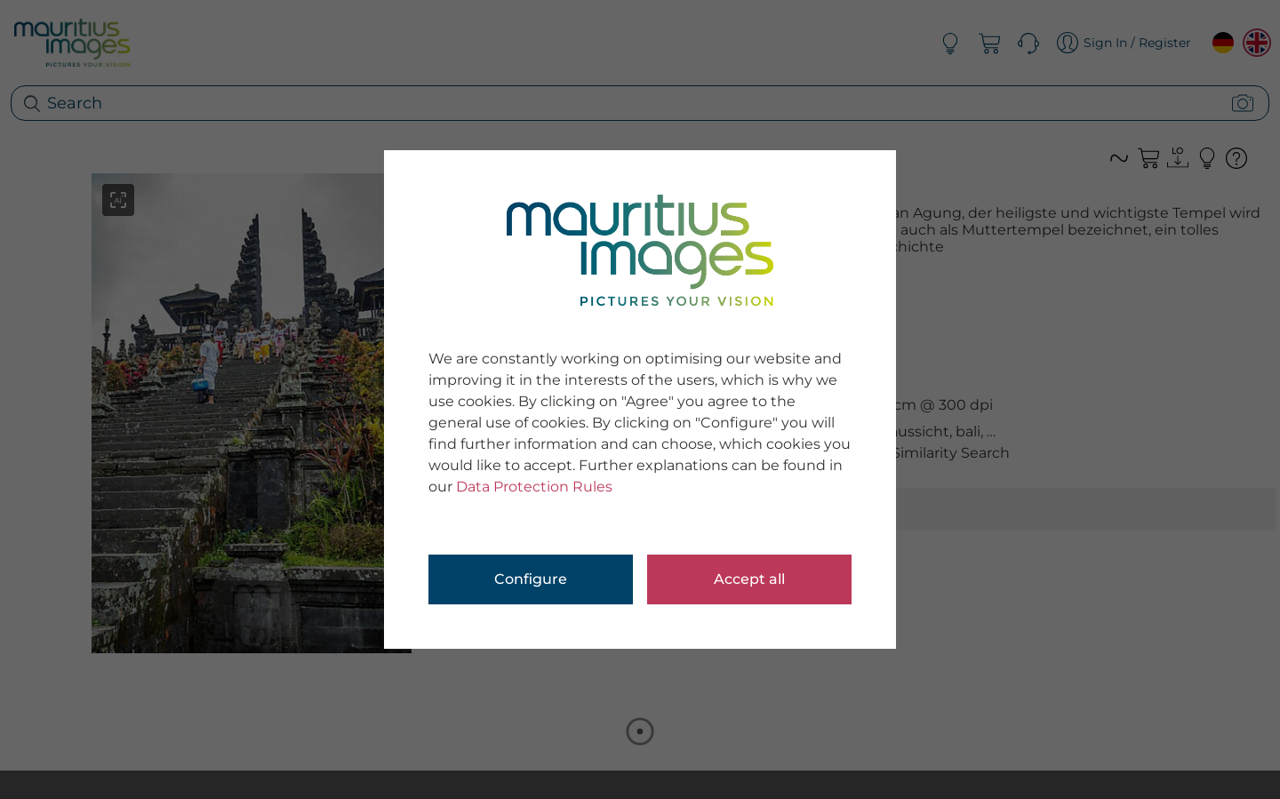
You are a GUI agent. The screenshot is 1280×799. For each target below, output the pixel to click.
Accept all (749, 579)
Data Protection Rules (534, 486)
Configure (530, 579)
